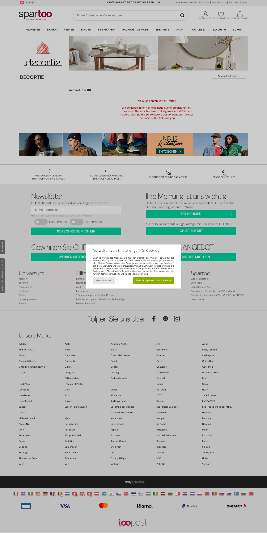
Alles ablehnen (103, 280)
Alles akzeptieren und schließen (154, 280)
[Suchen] (182, 15)
